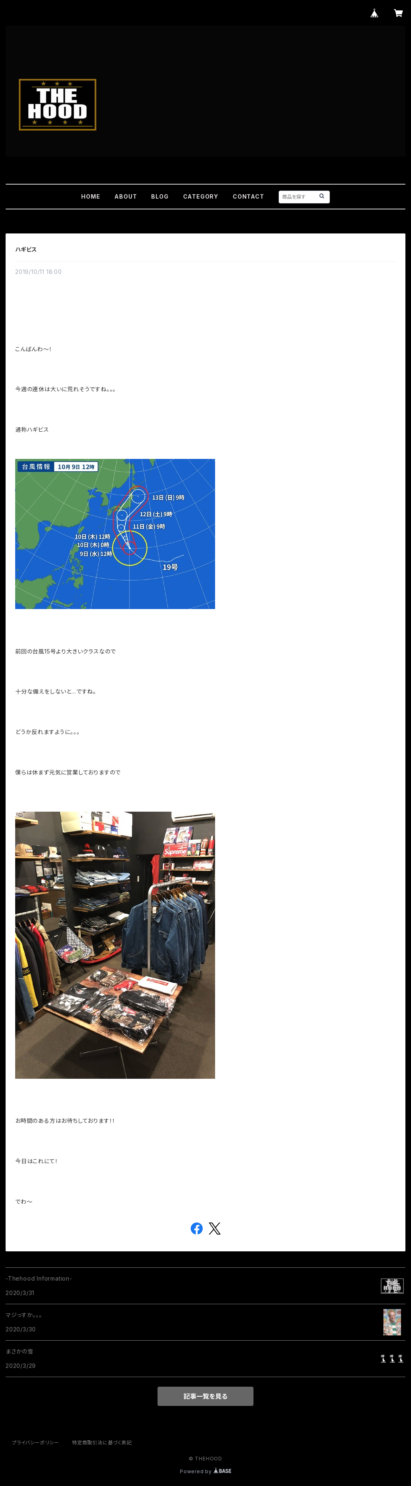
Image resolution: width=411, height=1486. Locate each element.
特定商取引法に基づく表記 (102, 1443)
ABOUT (125, 196)
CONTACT (248, 196)
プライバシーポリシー (35, 1443)
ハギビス (26, 249)
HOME (90, 196)
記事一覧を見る (205, 1396)
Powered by (205, 1471)
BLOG (159, 196)
